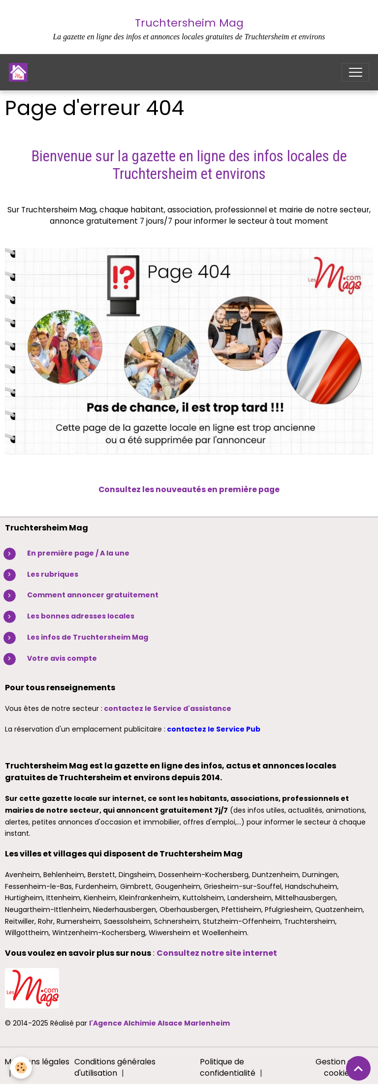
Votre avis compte (62, 658)
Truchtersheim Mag (189, 22)
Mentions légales (36, 1061)
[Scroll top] (358, 1068)
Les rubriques (52, 574)
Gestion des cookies (338, 1067)
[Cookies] (21, 1068)
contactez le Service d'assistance (167, 708)
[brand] (20, 72)
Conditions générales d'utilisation (115, 1067)
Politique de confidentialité (227, 1067)
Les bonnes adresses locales (80, 616)
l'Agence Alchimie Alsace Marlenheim (159, 1023)
